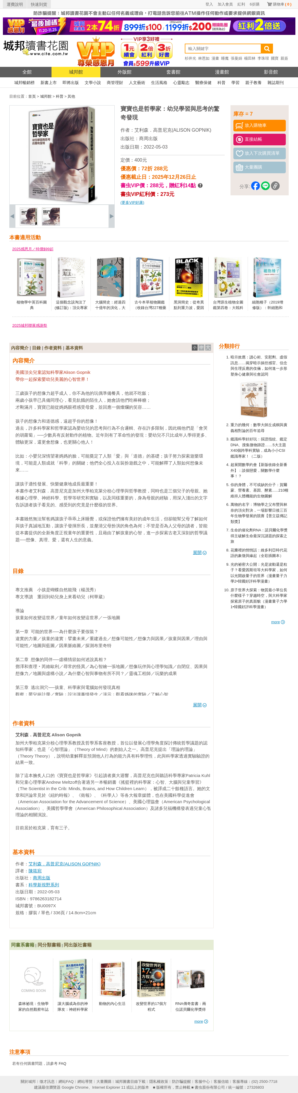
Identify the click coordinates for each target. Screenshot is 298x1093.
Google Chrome (75, 1087)
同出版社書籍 (78, 944)
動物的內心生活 (112, 1003)
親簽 (284, 58)
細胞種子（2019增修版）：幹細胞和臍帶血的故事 (267, 308)
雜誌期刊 (275, 82)
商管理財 (115, 82)
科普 (221, 82)
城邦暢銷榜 (24, 82)
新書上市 (48, 82)
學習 (235, 82)
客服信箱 (221, 1081)
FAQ (62, 1063)
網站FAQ (66, 1081)
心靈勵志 (181, 82)
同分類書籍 (49, 944)
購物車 (282, 4)
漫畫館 (222, 71)
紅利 (241, 4)
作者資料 (53, 347)
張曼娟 (236, 58)
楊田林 (250, 58)
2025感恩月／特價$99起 (33, 249)
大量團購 (103, 1081)
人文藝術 (137, 82)
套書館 (173, 71)
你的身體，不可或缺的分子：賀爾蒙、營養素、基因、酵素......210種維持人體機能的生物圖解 (259, 490)
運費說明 (15, 4)
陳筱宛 (35, 870)
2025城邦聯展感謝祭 (29, 325)
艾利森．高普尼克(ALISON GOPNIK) (172, 130)
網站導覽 (85, 1081)
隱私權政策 (158, 1081)
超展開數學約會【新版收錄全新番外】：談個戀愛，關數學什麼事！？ (258, 470)
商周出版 (148, 138)
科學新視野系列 (44, 884)
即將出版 (71, 82)
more (278, 622)
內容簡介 (20, 347)
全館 (27, 71)
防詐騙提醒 (181, 1081)
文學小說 (93, 82)
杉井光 (190, 58)
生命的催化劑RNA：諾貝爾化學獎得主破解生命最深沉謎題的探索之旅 (259, 536)
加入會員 (225, 4)
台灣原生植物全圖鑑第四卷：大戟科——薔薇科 (228, 308)
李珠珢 (263, 58)
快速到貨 (39, 4)
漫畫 (215, 58)
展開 (200, 552)
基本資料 (74, 347)
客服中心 (202, 1081)
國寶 (275, 58)
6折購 (254, 4)
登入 (209, 4)
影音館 (271, 71)
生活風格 (159, 82)
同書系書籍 (22, 944)
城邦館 (76, 71)
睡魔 (225, 58)
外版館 (125, 71)
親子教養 (253, 82)
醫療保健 (203, 82)
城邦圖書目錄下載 (130, 1081)
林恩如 (204, 58)
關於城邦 (28, 1081)
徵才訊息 (47, 1081)
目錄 (36, 347)
